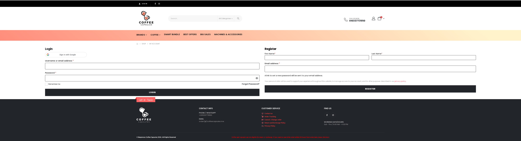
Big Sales (203, 34)
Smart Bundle (170, 34)
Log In (142, 4)
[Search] (238, 18)
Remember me (54, 84)
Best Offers (188, 34)
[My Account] (374, 18)
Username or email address (63, 60)
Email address (276, 63)
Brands (138, 34)
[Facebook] (155, 3)
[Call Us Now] (354, 19)
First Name (270, 53)
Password (55, 72)
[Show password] (256, 78)
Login (152, 92)
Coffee (152, 34)
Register (370, 88)
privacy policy (400, 81)
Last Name (377, 53)
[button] (66, 54)
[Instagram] (159, 3)
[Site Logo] (146, 18)
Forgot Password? (250, 84)
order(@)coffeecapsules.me (211, 121)
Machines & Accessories (226, 34)
